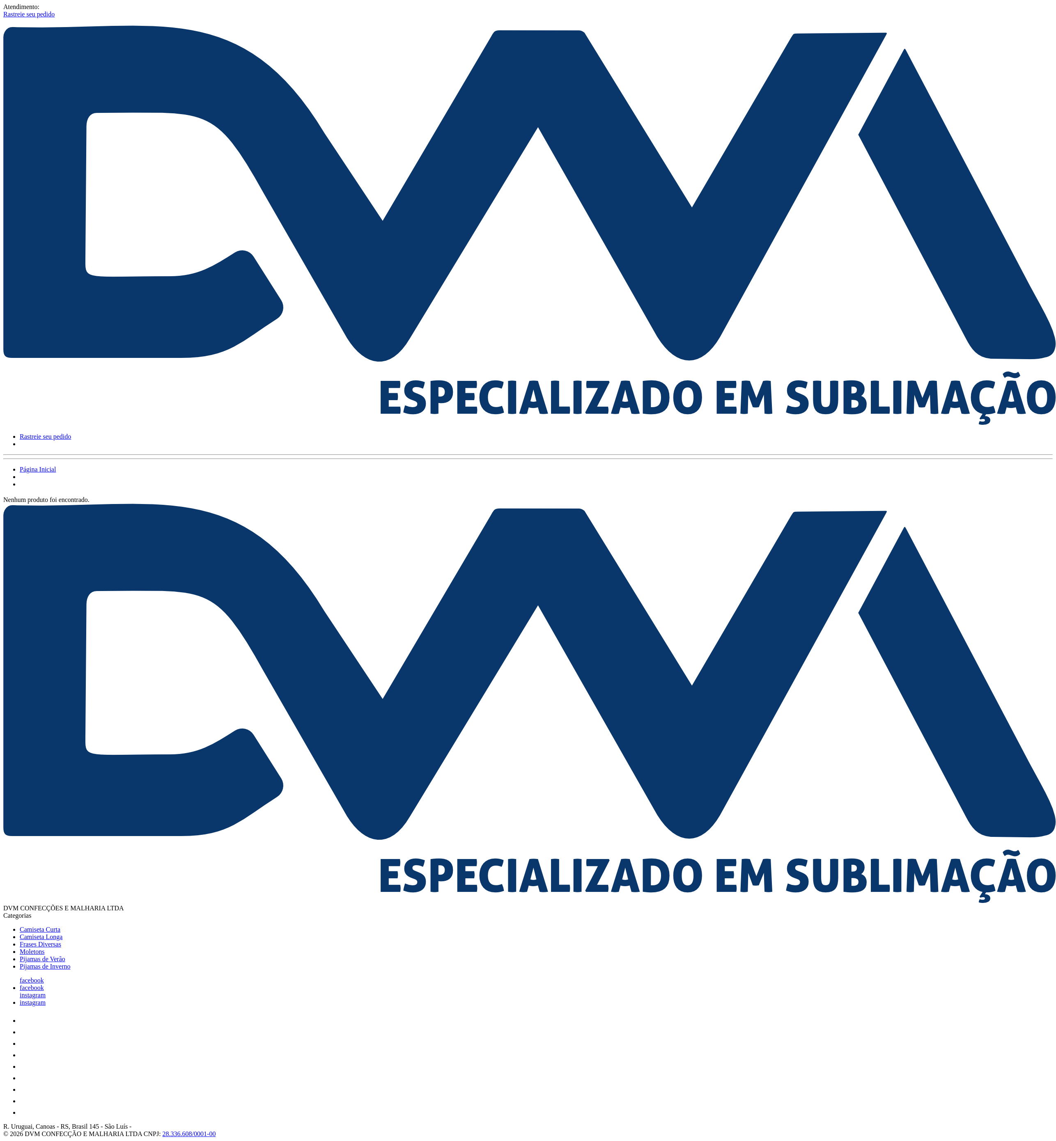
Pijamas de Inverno (45, 966)
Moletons (32, 951)
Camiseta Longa (41, 936)
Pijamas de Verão (42, 958)
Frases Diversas (40, 944)
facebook (32, 980)
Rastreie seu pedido (29, 14)
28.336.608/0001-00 (189, 1133)
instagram (33, 995)
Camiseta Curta (40, 929)
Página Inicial (38, 469)
